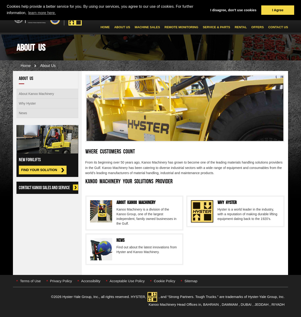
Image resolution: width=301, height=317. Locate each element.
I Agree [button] (277, 10)
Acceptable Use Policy (127, 281)
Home (105, 27)
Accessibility (90, 281)
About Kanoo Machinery (36, 94)
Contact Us (278, 27)
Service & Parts (216, 27)
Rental (241, 27)
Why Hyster (27, 103)
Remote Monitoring (181, 27)
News (23, 113)
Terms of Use (30, 281)
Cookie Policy (164, 281)
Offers (257, 27)
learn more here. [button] (42, 13)
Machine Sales (147, 27)
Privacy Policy (61, 281)
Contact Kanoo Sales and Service (48, 187)
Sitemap (190, 281)
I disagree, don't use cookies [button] (233, 10)
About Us (122, 27)
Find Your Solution (39, 170)
